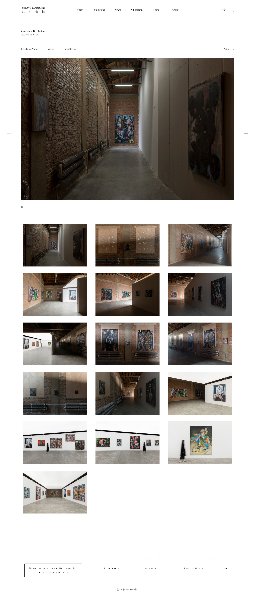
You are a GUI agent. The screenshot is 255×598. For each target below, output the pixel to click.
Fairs (156, 9)
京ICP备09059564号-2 (127, 589)
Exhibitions (98, 9)
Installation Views (29, 49)
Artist (80, 9)
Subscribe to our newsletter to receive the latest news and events (53, 570)
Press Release (70, 49)
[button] (246, 133)
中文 (223, 9)
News (118, 9)
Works (51, 49)
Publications (137, 9)
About (175, 9)
